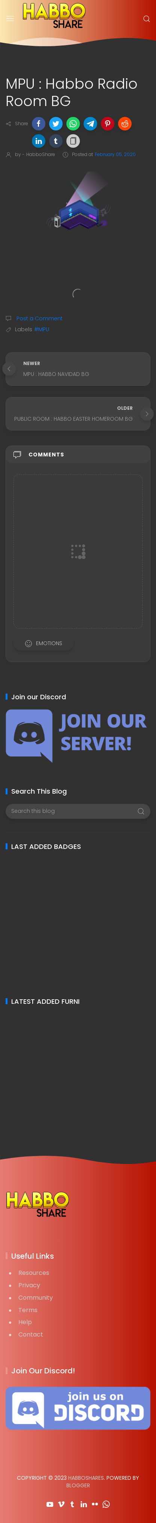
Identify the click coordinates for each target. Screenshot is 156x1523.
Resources (33, 1272)
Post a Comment (39, 318)
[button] (38, 123)
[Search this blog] (78, 811)
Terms (28, 1310)
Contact (30, 1334)
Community (35, 1297)
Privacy (29, 1285)
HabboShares (86, 1478)
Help (25, 1322)
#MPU (41, 329)
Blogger (78, 1485)
